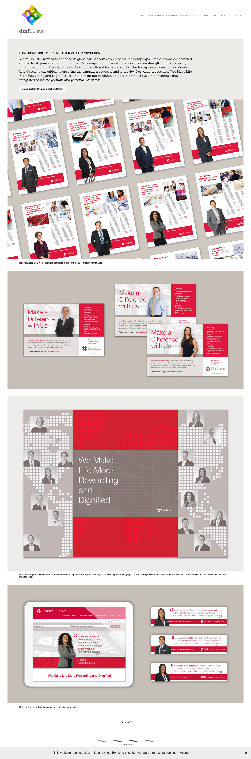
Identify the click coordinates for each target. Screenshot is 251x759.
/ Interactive (207, 15)
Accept (184, 752)
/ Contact (236, 15)
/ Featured (145, 15)
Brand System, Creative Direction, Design (42, 89)
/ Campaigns (188, 15)
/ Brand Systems (166, 15)
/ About (223, 15)
